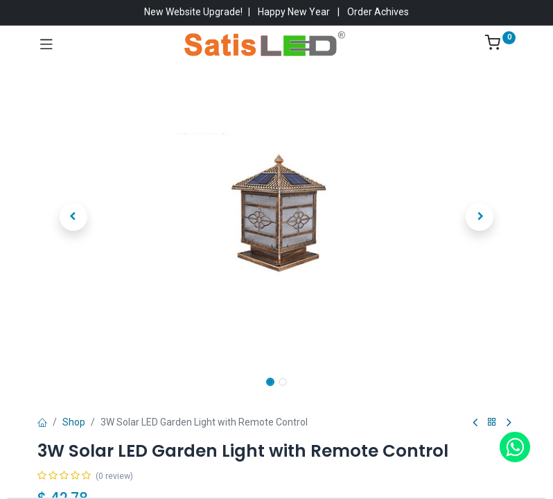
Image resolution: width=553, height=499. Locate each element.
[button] (73, 217)
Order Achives (378, 11)
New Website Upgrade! (193, 11)
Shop (73, 422)
